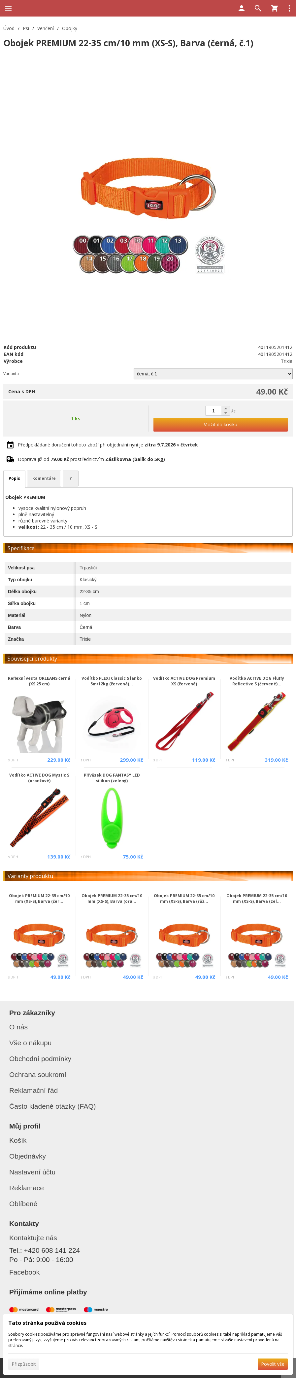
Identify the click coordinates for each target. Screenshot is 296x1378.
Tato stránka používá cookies (47, 1322)
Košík (18, 1140)
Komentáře (44, 478)
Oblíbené (23, 1203)
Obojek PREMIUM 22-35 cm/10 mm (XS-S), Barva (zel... (256, 898)
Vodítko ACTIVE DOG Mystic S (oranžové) (39, 778)
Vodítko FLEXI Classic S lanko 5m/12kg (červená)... (112, 681)
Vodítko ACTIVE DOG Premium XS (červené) (184, 681)
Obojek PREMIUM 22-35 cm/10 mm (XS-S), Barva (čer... (39, 898)
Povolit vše (272, 1364)
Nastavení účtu (32, 1172)
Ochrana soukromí (37, 1074)
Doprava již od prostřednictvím (91, 459)
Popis (14, 478)
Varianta (11, 373)
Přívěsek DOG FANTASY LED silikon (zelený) (112, 778)
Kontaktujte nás (33, 1238)
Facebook (24, 1272)
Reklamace (26, 1188)
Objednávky (27, 1156)
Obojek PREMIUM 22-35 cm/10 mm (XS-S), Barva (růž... (184, 898)
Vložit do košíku (220, 424)
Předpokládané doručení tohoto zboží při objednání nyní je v (108, 444)
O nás (18, 1027)
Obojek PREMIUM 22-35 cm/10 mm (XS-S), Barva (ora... (112, 898)
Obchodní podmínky (40, 1058)
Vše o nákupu (30, 1043)
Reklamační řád (33, 1090)
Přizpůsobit (24, 1364)
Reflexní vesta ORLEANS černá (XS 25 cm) (39, 681)
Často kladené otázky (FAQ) (52, 1106)
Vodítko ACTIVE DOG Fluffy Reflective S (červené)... (257, 681)
